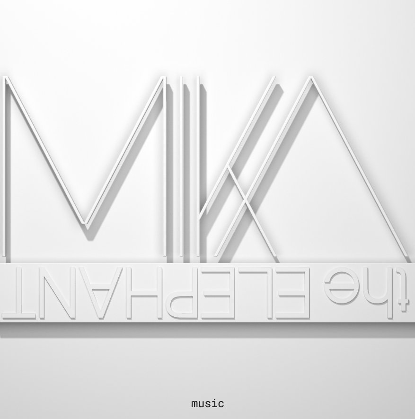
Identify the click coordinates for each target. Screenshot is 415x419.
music (207, 402)
